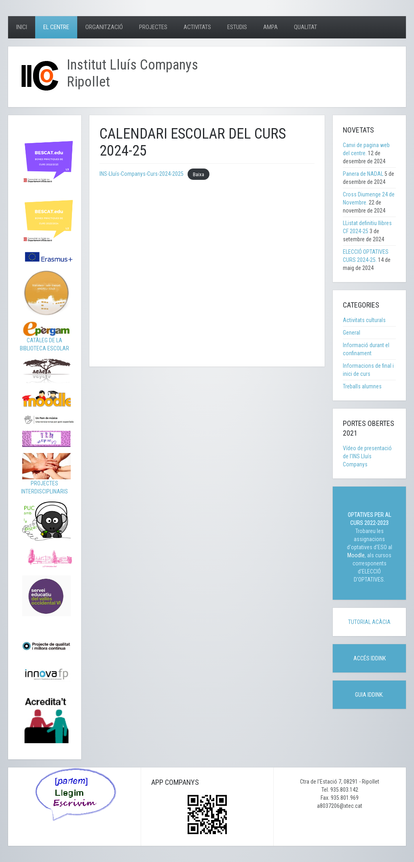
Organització (104, 27)
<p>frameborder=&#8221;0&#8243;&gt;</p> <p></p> (207, 267)
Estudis (237, 27)
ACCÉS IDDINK (369, 658)
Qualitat (305, 27)
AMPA (270, 27)
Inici (21, 27)
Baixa (198, 174)
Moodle (356, 555)
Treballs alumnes (362, 386)
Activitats (197, 27)
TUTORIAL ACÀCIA (369, 622)
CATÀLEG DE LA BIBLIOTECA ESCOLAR (45, 338)
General (351, 332)
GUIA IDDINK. (369, 694)
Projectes (153, 27)
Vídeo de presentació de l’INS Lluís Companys (367, 456)
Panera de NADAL (363, 174)
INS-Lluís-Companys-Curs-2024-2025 (141, 174)
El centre (56, 27)
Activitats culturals (364, 320)
